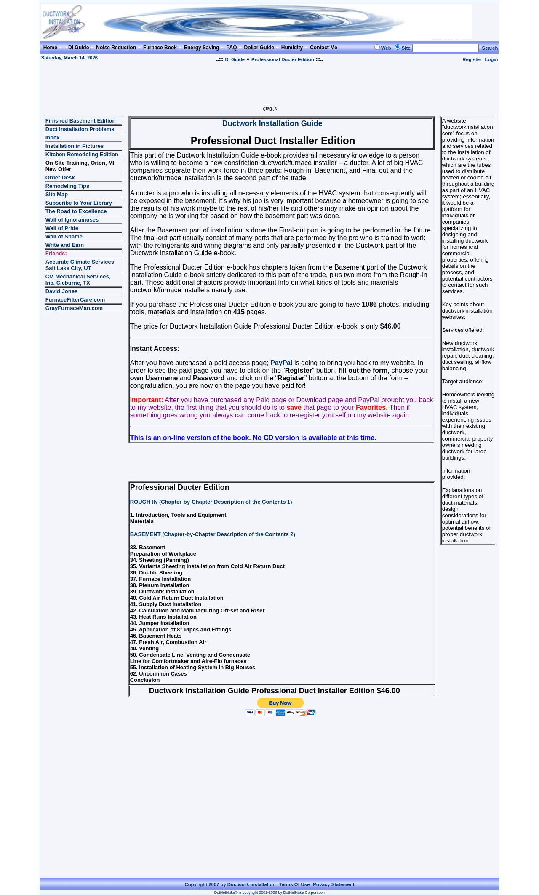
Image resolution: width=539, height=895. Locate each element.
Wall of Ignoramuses (72, 219)
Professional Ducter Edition (282, 59)
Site (406, 48)
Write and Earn (64, 245)
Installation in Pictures (74, 146)
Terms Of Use (294, 884)
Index (52, 137)
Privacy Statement (333, 884)
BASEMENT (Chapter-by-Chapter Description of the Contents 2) (212, 534)
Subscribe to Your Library (78, 203)
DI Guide (235, 59)
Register (471, 59)
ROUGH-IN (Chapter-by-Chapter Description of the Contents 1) (211, 502)
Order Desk (60, 177)
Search (490, 48)
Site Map (56, 194)
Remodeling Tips (67, 186)
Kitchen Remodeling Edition (81, 154)
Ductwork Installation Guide (272, 123)
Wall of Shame (64, 236)
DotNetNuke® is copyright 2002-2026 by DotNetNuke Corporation (269, 892)
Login (491, 59)
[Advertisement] (270, 87)
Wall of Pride (61, 228)
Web (386, 48)
